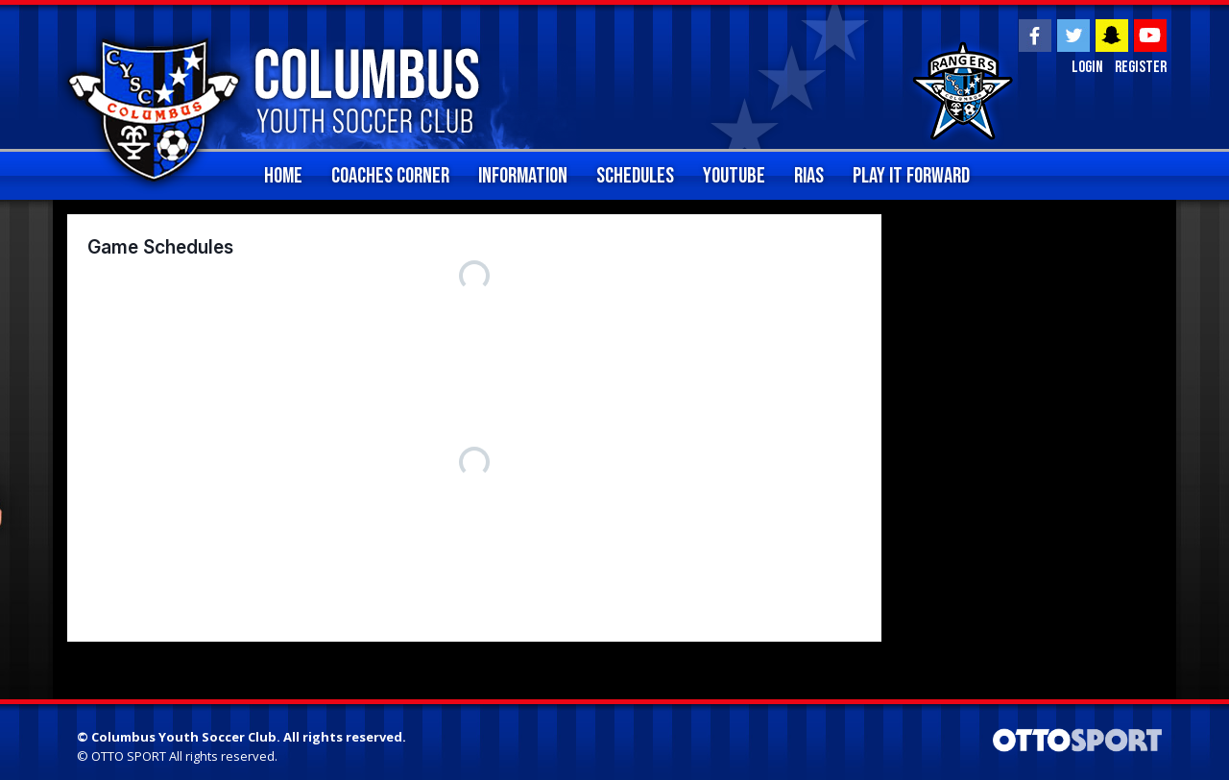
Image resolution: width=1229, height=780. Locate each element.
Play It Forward (911, 175)
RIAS (809, 175)
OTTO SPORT (128, 756)
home (283, 175)
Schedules (635, 175)
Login (1083, 69)
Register (1139, 69)
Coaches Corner (390, 175)
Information (522, 175)
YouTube (734, 175)
